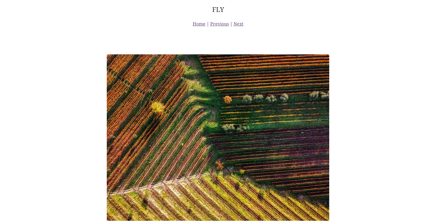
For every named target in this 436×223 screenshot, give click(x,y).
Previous (219, 24)
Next (239, 24)
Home (199, 24)
